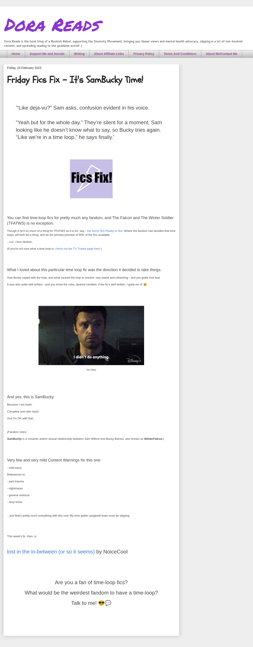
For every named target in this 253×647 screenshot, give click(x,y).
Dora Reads (51, 24)
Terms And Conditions (180, 54)
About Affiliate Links (109, 54)
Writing (79, 54)
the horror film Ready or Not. (105, 230)
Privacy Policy (143, 54)
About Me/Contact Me (221, 54)
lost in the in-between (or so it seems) (51, 552)
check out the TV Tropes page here (77, 248)
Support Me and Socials (47, 54)
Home (16, 54)
